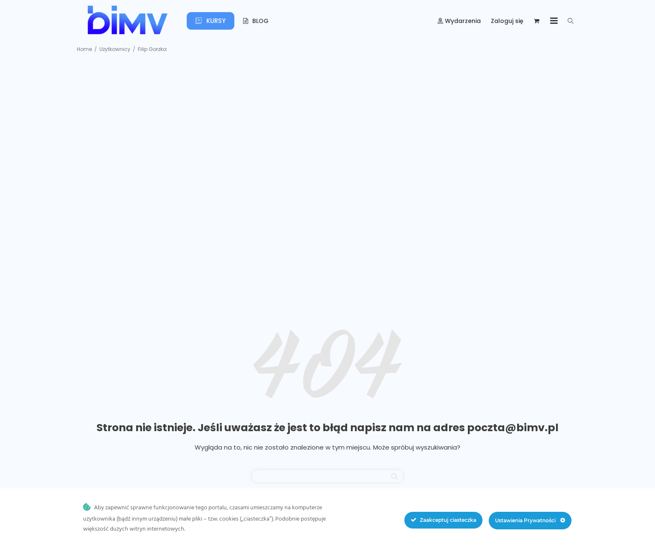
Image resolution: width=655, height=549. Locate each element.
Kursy (210, 20)
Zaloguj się (507, 21)
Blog (256, 21)
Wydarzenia (459, 21)
